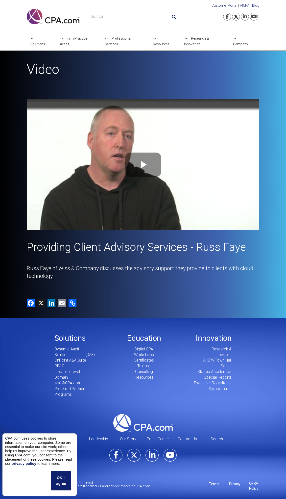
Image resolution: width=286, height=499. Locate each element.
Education (144, 338)
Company (240, 44)
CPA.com (143, 422)
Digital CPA (144, 349)
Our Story (128, 439)
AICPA (244, 5)
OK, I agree (61, 480)
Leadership (98, 439)
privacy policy (23, 463)
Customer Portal (224, 5)
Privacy (234, 484)
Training (143, 366)
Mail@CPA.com (67, 383)
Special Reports (218, 377)
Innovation (214, 338)
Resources (161, 44)
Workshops (144, 354)
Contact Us (187, 439)
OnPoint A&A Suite (70, 360)
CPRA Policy (253, 485)
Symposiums (220, 388)
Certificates (144, 360)
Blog (255, 5)
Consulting (144, 371)
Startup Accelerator (214, 371)
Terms (214, 484)
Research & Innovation (196, 41)
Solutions (37, 44)
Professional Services (118, 41)
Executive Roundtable (213, 383)
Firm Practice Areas (73, 41)
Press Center (158, 439)
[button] (71, 303)
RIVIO (59, 366)
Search (217, 439)
